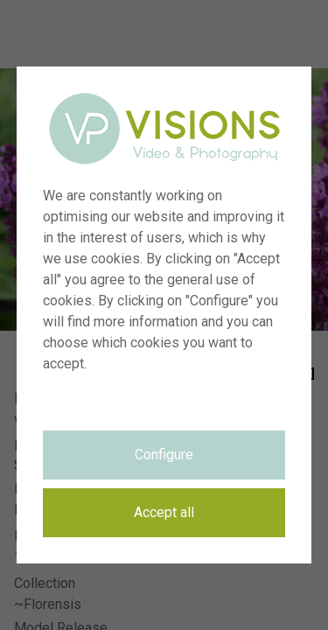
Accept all (164, 512)
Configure (164, 454)
